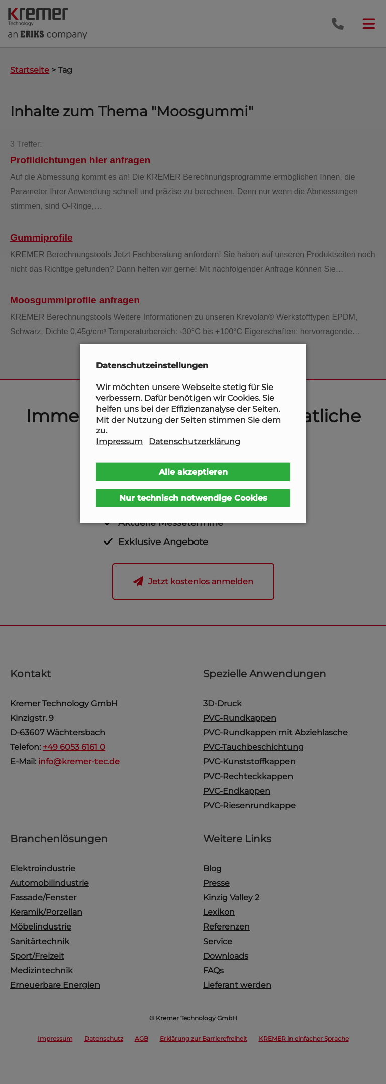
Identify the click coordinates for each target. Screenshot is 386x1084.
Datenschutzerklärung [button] (194, 441)
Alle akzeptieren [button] (193, 472)
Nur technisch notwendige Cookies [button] (193, 498)
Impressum (119, 441)
